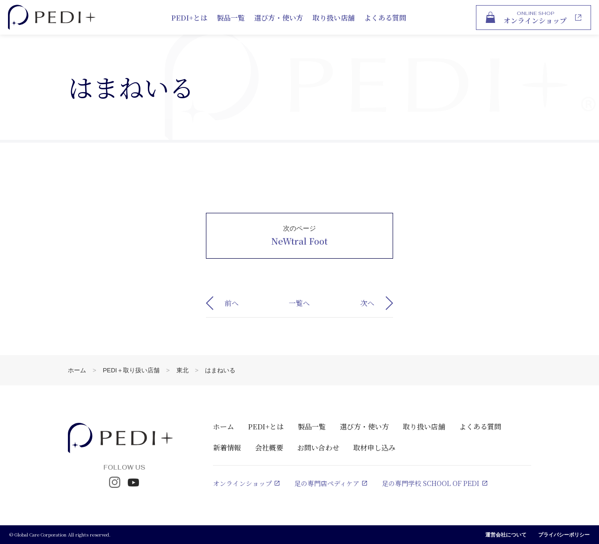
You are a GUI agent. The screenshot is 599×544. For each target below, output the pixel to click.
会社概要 (269, 447)
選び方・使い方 (278, 17)
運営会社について (505, 534)
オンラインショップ (242, 483)
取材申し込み (374, 447)
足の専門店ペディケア (326, 483)
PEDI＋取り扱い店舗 (131, 370)
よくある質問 (385, 17)
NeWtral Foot (299, 241)
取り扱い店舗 (334, 17)
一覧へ (299, 303)
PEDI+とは (189, 17)
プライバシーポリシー (564, 534)
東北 (182, 370)
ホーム (77, 370)
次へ (367, 303)
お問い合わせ (318, 447)
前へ (232, 303)
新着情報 (227, 447)
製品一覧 (231, 17)
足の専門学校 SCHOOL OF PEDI (430, 483)
